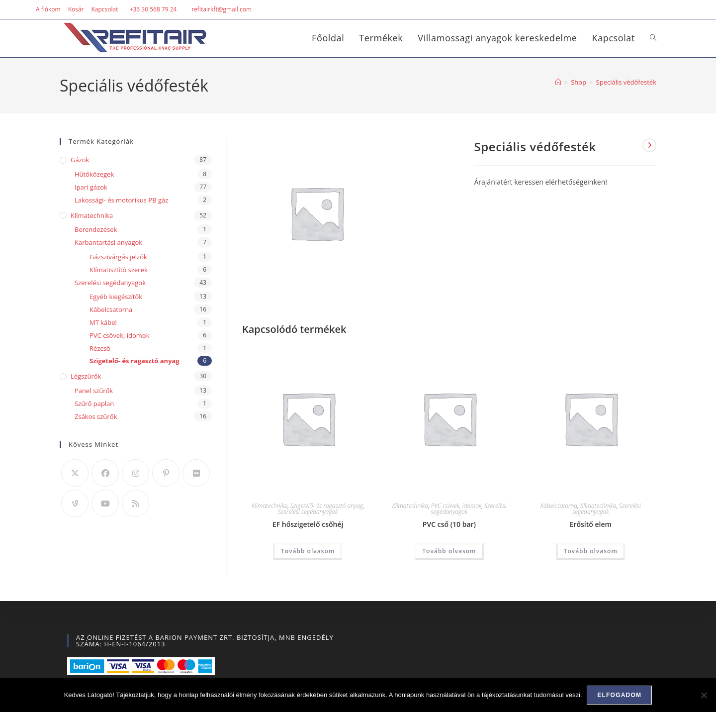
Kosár (76, 9)
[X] (75, 473)
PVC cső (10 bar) (449, 524)
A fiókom (48, 9)
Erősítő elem (591, 524)
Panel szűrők (94, 390)
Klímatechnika (270, 506)
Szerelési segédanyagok (308, 512)
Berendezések (96, 229)
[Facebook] (105, 473)
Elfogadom (620, 695)
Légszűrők (86, 376)
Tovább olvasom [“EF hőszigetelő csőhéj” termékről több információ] (308, 551)
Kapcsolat (104, 9)
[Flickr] (196, 473)
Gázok (80, 159)
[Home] (558, 82)
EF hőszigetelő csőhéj (307, 524)
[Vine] (75, 503)
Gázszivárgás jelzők (118, 256)
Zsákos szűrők (96, 416)
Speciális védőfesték (626, 82)
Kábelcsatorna (558, 506)
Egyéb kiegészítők (116, 296)
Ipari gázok (91, 187)
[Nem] (704, 695)
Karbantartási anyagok (108, 242)
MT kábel (103, 322)
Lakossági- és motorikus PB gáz (121, 200)
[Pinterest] (165, 473)
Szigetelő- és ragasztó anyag (326, 506)
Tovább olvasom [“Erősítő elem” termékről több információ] (591, 551)
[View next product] (649, 145)
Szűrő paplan (94, 403)
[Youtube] (105, 503)
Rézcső (100, 348)
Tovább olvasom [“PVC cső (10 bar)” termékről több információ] (449, 551)
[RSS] (135, 503)
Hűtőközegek (94, 174)
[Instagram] (135, 473)
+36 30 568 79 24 (153, 9)
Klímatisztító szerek (119, 269)
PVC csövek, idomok (456, 506)
